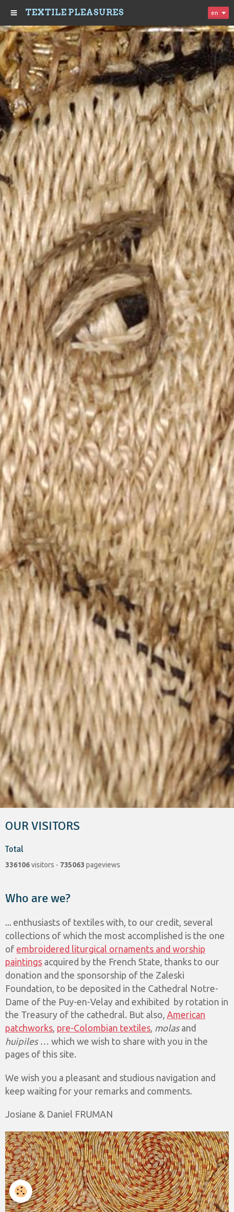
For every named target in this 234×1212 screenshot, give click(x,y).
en (214, 12)
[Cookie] (20, 1191)
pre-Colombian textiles (104, 1028)
